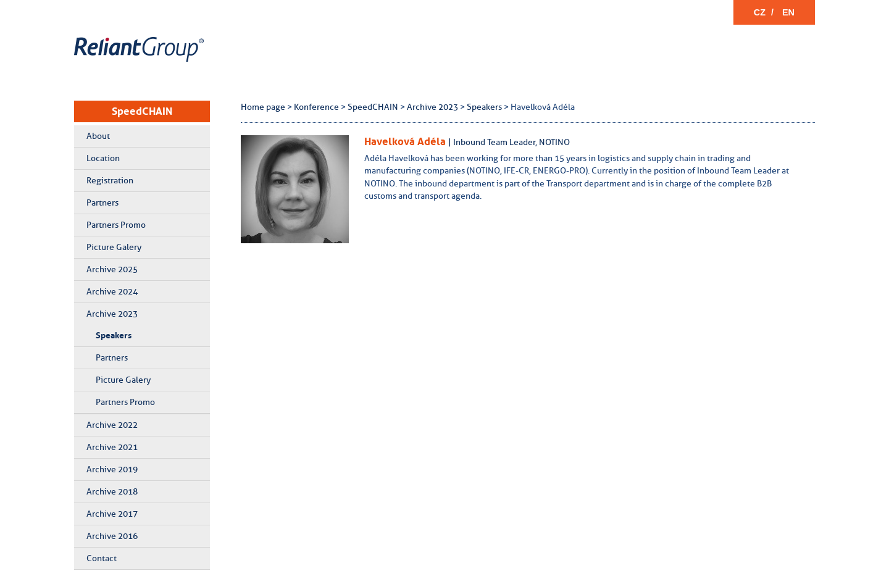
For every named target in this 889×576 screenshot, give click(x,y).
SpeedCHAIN (142, 111)
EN (788, 12)
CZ (760, 12)
